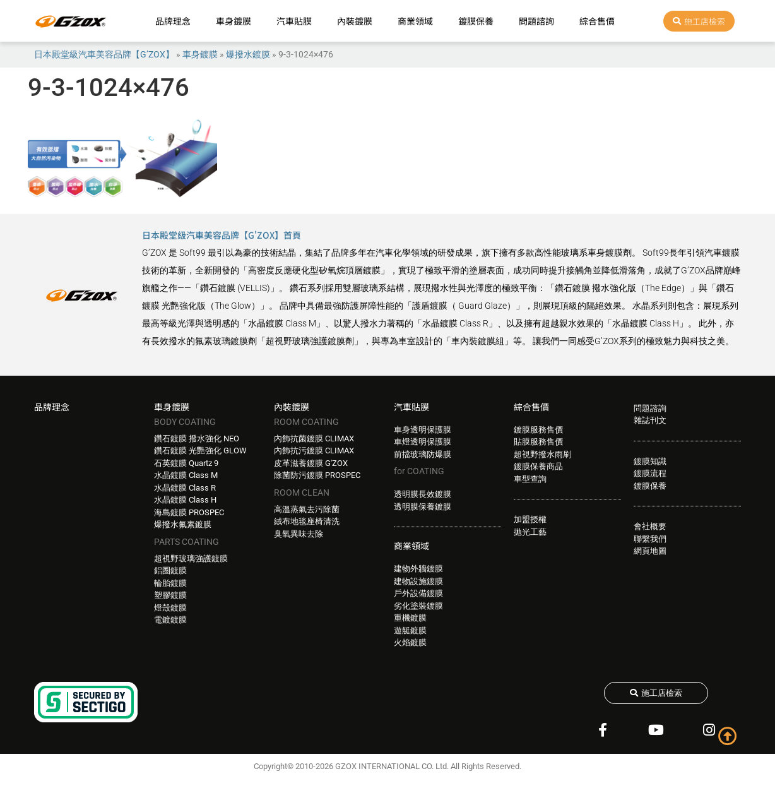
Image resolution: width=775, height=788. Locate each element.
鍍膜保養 (476, 21)
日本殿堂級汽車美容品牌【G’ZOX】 (104, 54)
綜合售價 (597, 21)
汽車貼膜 (294, 21)
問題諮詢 (536, 21)
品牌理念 (173, 21)
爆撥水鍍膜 (248, 54)
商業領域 (415, 21)
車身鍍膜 (233, 21)
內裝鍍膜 (354, 21)
